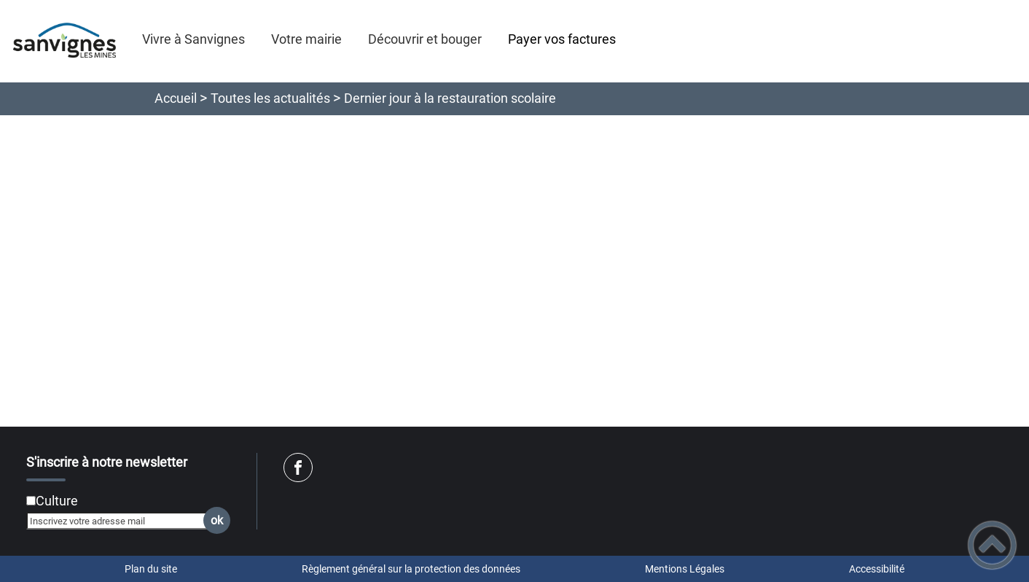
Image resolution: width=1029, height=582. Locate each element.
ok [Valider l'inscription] (217, 520)
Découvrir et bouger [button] (425, 39)
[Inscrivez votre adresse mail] (122, 520)
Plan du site (151, 569)
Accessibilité (876, 569)
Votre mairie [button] (306, 39)
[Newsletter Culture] (31, 500)
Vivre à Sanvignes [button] (193, 39)
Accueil (175, 98)
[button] (992, 545)
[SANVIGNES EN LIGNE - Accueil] (64, 41)
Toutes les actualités (270, 98)
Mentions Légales (684, 569)
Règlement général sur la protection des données (411, 569)
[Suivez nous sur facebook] (298, 467)
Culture (57, 500)
